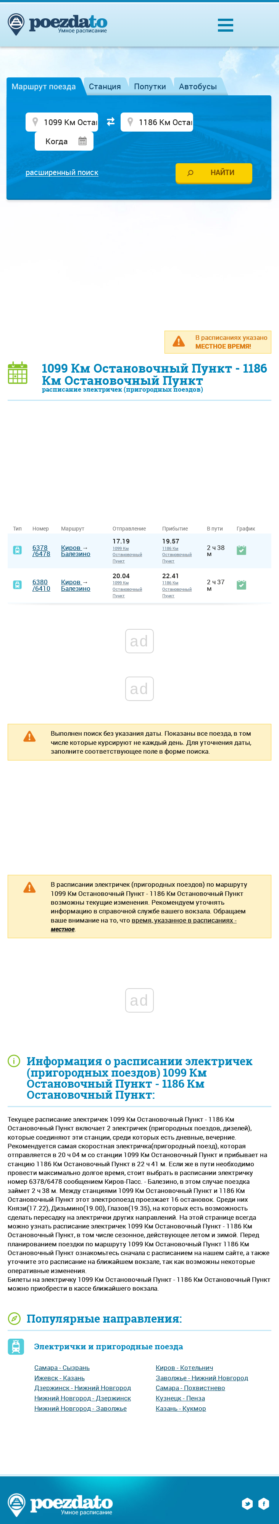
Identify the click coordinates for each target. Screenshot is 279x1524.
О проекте (115, 1513)
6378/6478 (41, 532)
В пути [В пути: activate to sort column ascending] (215, 510)
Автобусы (198, 86)
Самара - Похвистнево (190, 1369)
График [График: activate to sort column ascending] (246, 510)
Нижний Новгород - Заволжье (80, 1389)
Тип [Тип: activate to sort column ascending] (17, 510)
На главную (74, 1513)
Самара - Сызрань (62, 1348)
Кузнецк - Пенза (180, 1379)
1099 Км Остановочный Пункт (127, 536)
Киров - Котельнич (184, 1348)
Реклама (151, 1513)
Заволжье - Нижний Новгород (202, 1359)
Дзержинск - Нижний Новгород (82, 1369)
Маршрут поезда (43, 86)
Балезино (75, 535)
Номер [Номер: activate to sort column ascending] (40, 510)
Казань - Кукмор (181, 1389)
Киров (71, 528)
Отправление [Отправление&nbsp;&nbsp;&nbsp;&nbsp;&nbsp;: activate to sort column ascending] (132, 510)
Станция (105, 86)
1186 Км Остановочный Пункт (177, 536)
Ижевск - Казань (59, 1359)
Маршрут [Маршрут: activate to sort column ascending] (72, 510)
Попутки (150, 86)
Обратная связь (198, 1513)
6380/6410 (41, 566)
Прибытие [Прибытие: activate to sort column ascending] (175, 510)
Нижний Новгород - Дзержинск (82, 1379)
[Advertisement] (143, 246)
